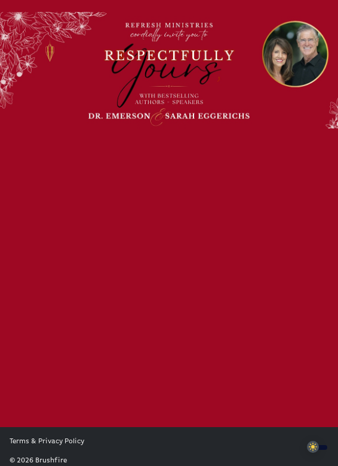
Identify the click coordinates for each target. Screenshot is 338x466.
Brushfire (51, 460)
